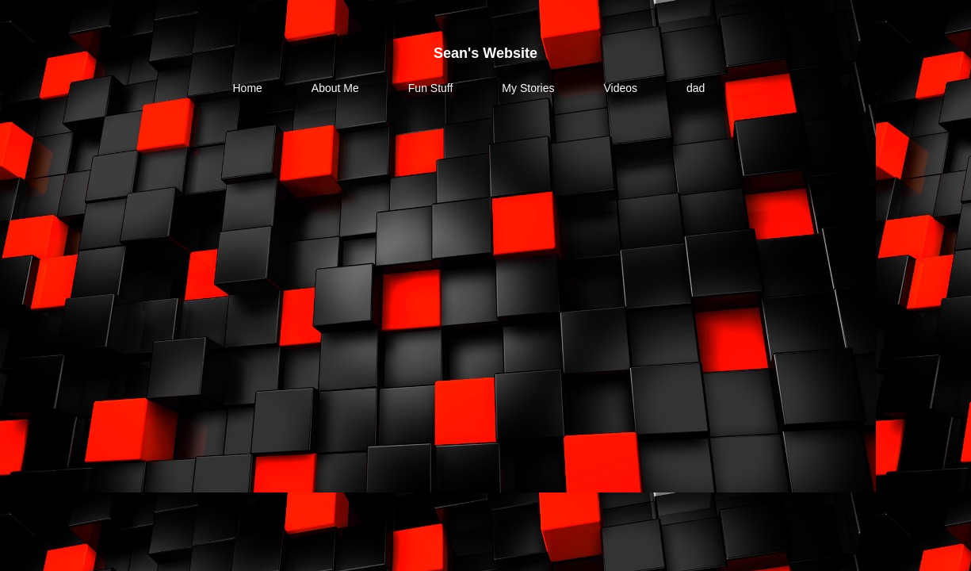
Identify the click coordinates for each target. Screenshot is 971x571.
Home (247, 88)
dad (695, 88)
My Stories (528, 88)
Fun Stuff (430, 88)
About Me (335, 88)
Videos (620, 88)
